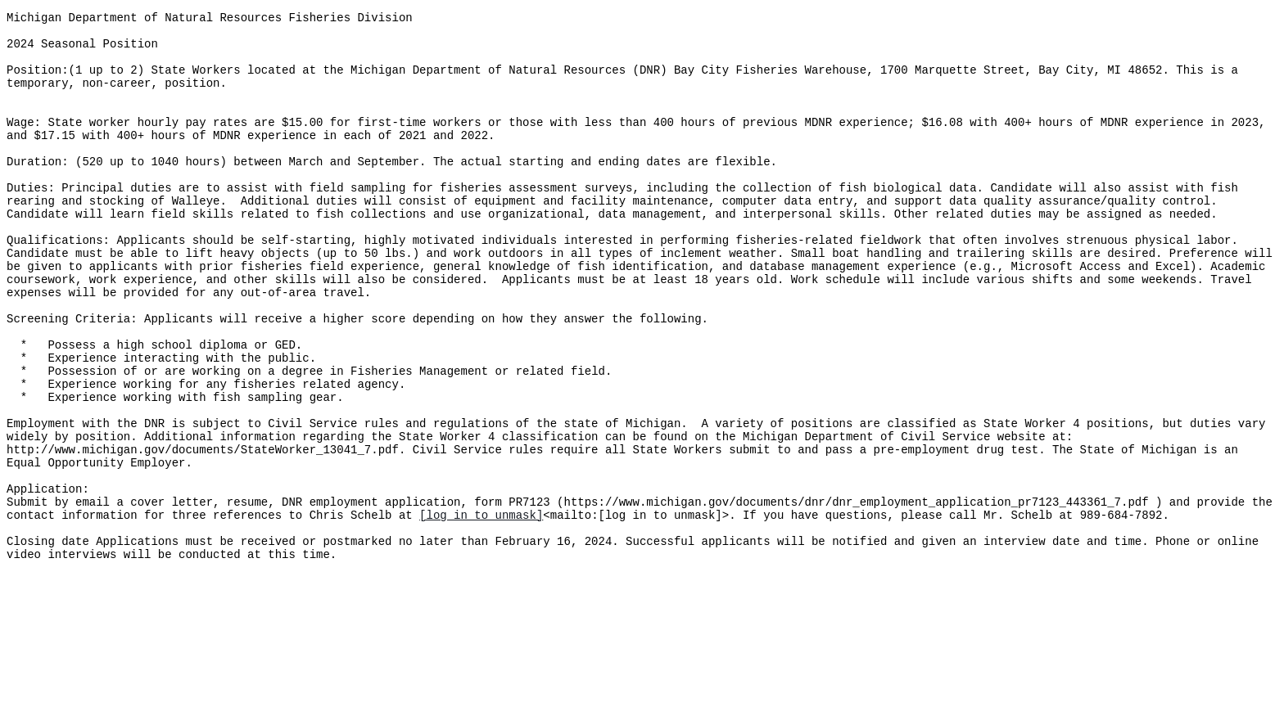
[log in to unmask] (481, 610)
